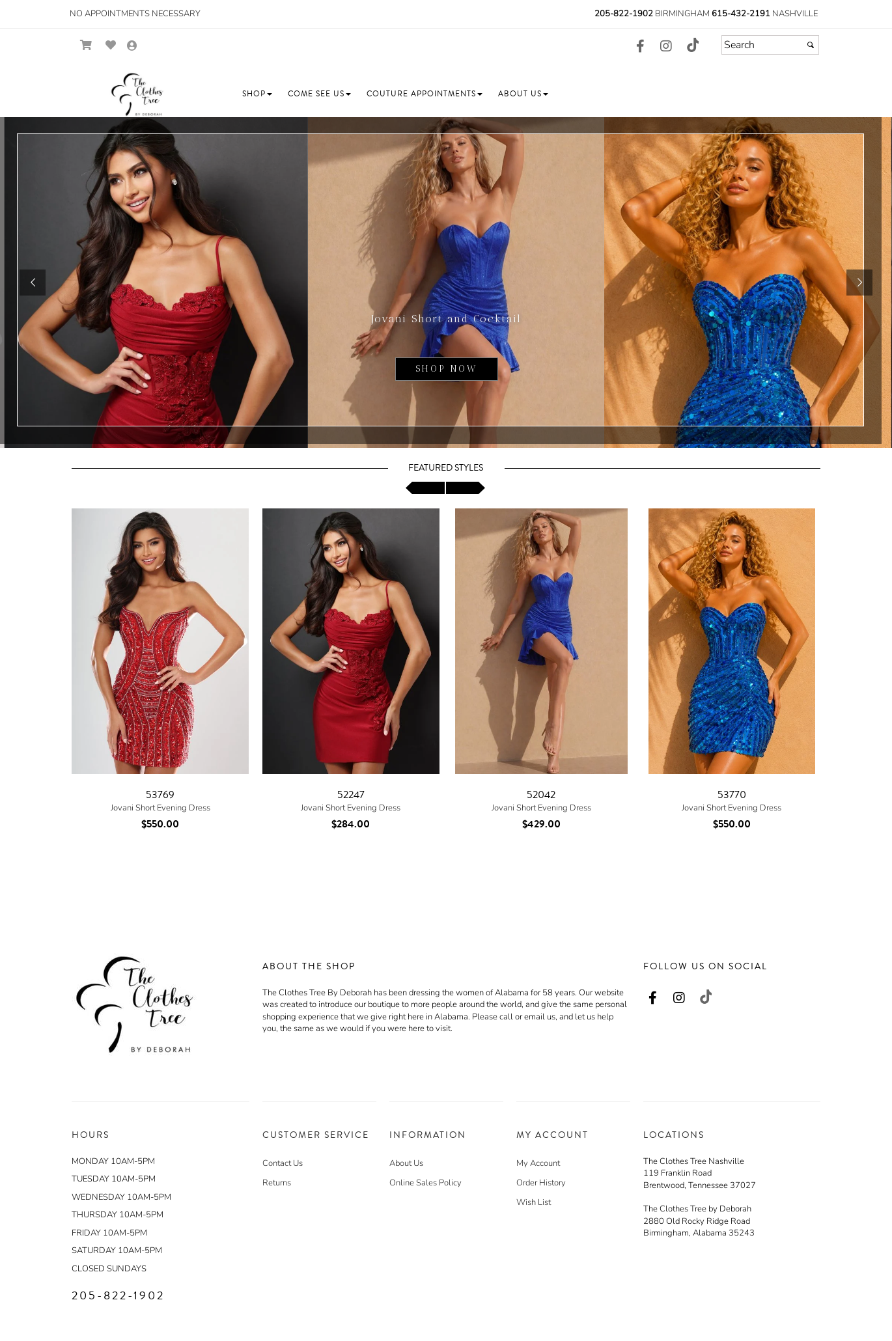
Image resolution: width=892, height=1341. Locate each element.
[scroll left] (425, 488)
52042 (541, 795)
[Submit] (810, 45)
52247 (351, 795)
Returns (276, 1183)
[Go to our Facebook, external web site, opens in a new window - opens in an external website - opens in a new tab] (640, 47)
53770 (732, 795)
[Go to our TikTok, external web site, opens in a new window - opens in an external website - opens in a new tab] (692, 45)
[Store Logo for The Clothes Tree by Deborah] (137, 94)
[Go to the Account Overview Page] (132, 46)
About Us (406, 1163)
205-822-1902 (623, 14)
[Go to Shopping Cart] (86, 45)
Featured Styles (445, 468)
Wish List (533, 1202)
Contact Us (282, 1163)
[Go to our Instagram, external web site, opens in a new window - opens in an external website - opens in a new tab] (666, 47)
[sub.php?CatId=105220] (446, 282)
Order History (541, 1183)
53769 (160, 795)
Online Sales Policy (425, 1183)
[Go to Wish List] (111, 45)
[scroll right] (465, 488)
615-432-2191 (741, 14)
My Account (538, 1163)
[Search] (770, 45)
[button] (257, 94)
